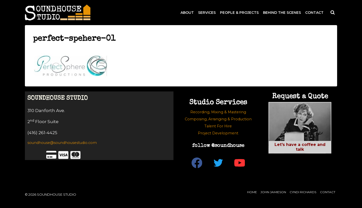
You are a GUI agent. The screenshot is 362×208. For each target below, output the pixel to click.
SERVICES (207, 12)
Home (252, 192)
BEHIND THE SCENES (282, 12)
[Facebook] (196, 163)
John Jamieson (273, 192)
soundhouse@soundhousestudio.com (62, 142)
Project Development (218, 133)
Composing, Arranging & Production (218, 119)
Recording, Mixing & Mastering (218, 112)
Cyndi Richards (303, 192)
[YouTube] (239, 163)
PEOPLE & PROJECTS (239, 12)
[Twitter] (218, 163)
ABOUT (187, 12)
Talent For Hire (218, 126)
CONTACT (314, 12)
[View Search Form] (332, 12)
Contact (327, 192)
